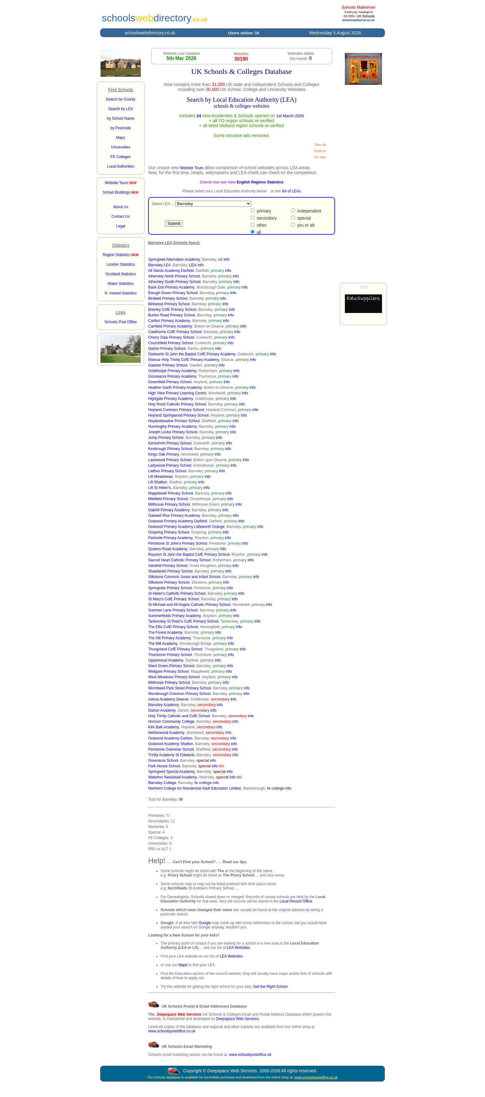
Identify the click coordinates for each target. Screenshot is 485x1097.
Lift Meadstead (160, 476)
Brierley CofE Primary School (172, 309)
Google (205, 923)
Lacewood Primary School (169, 460)
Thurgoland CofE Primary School (175, 649)
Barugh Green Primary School (173, 293)
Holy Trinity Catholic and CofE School (179, 716)
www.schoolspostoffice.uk (250, 1054)
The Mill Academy (163, 643)
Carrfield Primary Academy (170, 326)
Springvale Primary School (170, 588)
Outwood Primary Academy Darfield (177, 521)
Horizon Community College (171, 721)
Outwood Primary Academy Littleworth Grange (186, 527)
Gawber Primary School (167, 365)
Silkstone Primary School (168, 582)
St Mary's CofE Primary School (173, 599)
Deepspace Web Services (237, 1019)
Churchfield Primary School (170, 343)
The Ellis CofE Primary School (173, 627)
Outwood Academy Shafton (170, 744)
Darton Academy (162, 710)
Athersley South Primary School (174, 282)
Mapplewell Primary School (170, 493)
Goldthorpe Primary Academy (172, 371)
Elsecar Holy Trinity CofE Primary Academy (183, 360)
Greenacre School (163, 760)
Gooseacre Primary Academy (172, 376)
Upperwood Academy (165, 660)
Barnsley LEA (159, 265)
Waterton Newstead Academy (172, 777)
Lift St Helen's (159, 488)
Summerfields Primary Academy (174, 616)
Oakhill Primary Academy (169, 510)
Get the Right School (270, 986)
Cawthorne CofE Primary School (175, 332)
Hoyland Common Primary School (176, 410)
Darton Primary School (167, 348)
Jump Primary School (165, 437)
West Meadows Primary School (174, 677)
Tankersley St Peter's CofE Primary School (183, 621)
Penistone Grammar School (171, 749)
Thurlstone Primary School (170, 655)
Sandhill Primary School (167, 565)
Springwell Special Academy (171, 771)
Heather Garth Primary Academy (175, 387)
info (227, 259)
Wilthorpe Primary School (169, 682)
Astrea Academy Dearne (168, 699)
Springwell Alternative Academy (174, 259)
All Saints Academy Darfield (171, 270)
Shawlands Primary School (170, 571)
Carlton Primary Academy (169, 321)
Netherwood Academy (166, 733)
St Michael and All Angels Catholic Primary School (189, 604)
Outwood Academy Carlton (170, 738)
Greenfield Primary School (169, 382)
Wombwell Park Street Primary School (179, 688)
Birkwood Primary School (169, 304)
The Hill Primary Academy (169, 638)
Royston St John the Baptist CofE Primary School (189, 554)
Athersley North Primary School (174, 276)
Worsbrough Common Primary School (179, 694)
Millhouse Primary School (169, 504)
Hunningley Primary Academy (172, 426)
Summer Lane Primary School (173, 610)
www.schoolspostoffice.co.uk (171, 1031)
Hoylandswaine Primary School (174, 421)
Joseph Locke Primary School (172, 432)
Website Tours (120, 183)
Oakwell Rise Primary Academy (174, 515)
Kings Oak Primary (163, 454)
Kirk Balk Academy (163, 727)
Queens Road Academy (167, 549)
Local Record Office (296, 901)
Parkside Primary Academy (170, 538)
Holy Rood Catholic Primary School (177, 404)
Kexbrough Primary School (170, 449)
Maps (182, 965)
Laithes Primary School (167, 471)
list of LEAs (291, 191)
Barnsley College (162, 783)
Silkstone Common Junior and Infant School (184, 577)
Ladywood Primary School (169, 465)
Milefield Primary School (168, 499)
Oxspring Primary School (168, 532)
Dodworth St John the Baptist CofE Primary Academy (192, 354)
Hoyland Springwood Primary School (178, 415)
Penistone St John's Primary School (177, 543)
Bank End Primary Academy (171, 287)
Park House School (164, 766)
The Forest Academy (165, 632)
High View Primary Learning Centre (177, 393)
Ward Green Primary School (171, 666)
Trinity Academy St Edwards (171, 755)
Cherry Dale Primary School (171, 337)
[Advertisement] (363, 183)
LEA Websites (238, 947)
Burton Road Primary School (171, 315)
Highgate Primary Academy (170, 398)
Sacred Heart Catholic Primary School (179, 560)
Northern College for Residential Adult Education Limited (194, 788)
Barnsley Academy (163, 705)
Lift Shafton (157, 482)
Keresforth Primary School (169, 443)
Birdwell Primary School (167, 298)
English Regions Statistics (260, 182)
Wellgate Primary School (168, 671)
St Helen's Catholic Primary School (177, 593)
